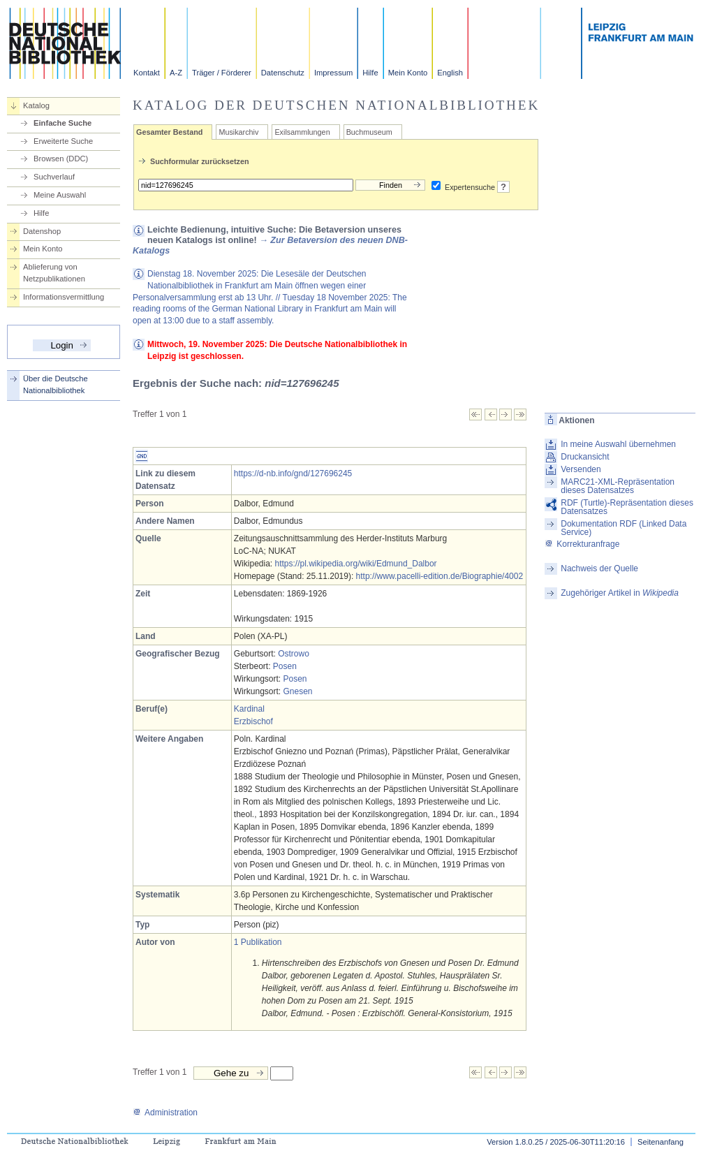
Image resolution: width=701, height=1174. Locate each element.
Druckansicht (585, 457)
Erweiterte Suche (63, 141)
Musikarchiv (238, 132)
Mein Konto (408, 72)
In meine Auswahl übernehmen (618, 444)
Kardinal (249, 709)
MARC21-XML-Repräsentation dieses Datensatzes (617, 486)
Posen (285, 666)
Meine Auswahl (60, 195)
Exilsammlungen (302, 132)
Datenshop (42, 231)
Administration (165, 1112)
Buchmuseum (369, 132)
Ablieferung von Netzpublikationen (54, 273)
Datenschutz (282, 72)
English (450, 72)
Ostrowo (293, 654)
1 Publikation (258, 942)
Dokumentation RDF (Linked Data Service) (623, 528)
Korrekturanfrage (582, 544)
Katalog (36, 105)
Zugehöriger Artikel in (620, 593)
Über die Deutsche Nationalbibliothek (55, 384)
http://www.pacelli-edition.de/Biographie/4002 (439, 576)
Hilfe (370, 72)
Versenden (580, 469)
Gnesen (297, 691)
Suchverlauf (54, 177)
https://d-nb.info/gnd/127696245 (293, 473)
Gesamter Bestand (169, 132)
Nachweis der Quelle (599, 568)
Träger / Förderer (221, 72)
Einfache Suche (62, 123)
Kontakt (146, 72)
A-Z (176, 72)
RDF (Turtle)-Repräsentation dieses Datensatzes (627, 507)
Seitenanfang (660, 1142)
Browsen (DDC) (61, 158)
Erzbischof (253, 721)
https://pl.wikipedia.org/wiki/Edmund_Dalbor (355, 563)
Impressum (333, 72)
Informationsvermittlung (63, 297)
